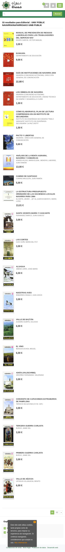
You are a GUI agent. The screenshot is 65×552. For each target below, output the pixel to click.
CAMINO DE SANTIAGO (26, 176)
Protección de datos (39, 547)
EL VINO (19, 346)
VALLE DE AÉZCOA (24, 479)
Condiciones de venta (14, 547)
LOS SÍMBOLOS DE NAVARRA (29, 92)
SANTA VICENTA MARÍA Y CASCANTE (33, 213)
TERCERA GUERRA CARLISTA (29, 426)
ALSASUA (20, 266)
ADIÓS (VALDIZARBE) (25, 373)
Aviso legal (27, 547)
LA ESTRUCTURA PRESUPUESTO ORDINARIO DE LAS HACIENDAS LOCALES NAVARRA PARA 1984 (35, 194)
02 (57, 512)
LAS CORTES (22, 240)
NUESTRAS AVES (24, 293)
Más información (20, 543)
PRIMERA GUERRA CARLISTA (29, 453)
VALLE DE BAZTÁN (24, 319)
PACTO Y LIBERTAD (25, 135)
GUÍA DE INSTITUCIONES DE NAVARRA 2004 (36, 73)
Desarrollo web (52, 547)
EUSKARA (20, 53)
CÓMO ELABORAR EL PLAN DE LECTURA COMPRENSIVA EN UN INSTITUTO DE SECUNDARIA (35, 114)
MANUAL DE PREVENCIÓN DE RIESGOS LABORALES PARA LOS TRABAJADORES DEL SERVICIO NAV (35, 35)
